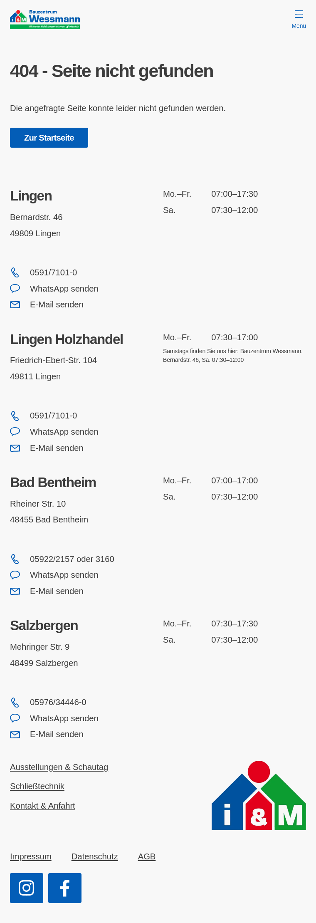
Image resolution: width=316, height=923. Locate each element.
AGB (147, 856)
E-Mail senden (47, 304)
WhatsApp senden (54, 289)
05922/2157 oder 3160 (62, 559)
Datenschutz (95, 856)
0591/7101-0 (43, 272)
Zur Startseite (49, 137)
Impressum (31, 856)
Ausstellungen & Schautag (59, 767)
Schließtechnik (37, 786)
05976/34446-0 (48, 703)
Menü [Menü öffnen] (299, 19)
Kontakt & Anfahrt (42, 805)
